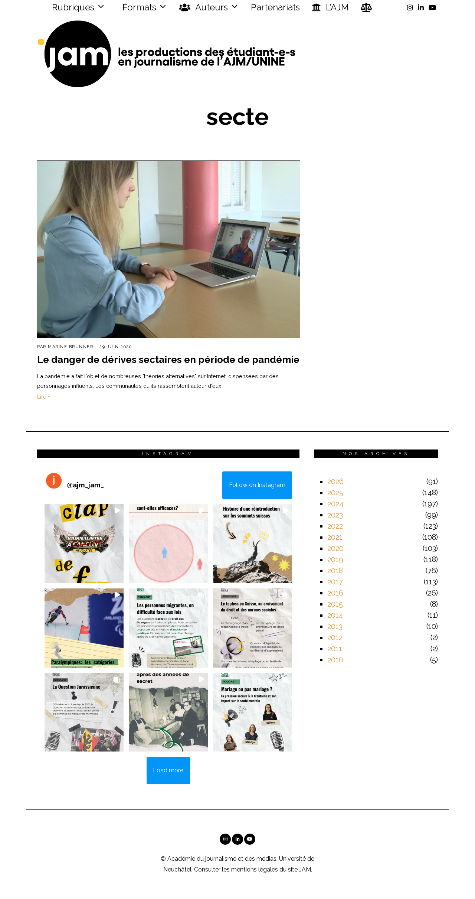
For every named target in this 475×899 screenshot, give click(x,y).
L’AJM (330, 7)
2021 (335, 537)
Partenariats (275, 7)
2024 (335, 503)
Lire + (43, 396)
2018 (335, 570)
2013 (335, 626)
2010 (335, 659)
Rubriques (68, 7)
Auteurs (203, 7)
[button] (84, 543)
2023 (335, 514)
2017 (335, 581)
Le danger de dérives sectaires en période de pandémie (168, 359)
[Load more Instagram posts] (168, 770)
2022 (335, 526)
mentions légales (254, 869)
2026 (335, 481)
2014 (335, 615)
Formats (138, 7)
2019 (335, 559)
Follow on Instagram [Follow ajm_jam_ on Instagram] (257, 485)
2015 (335, 604)
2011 (334, 648)
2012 (335, 637)
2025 (335, 492)
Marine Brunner (70, 346)
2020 (335, 548)
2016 (335, 592)
